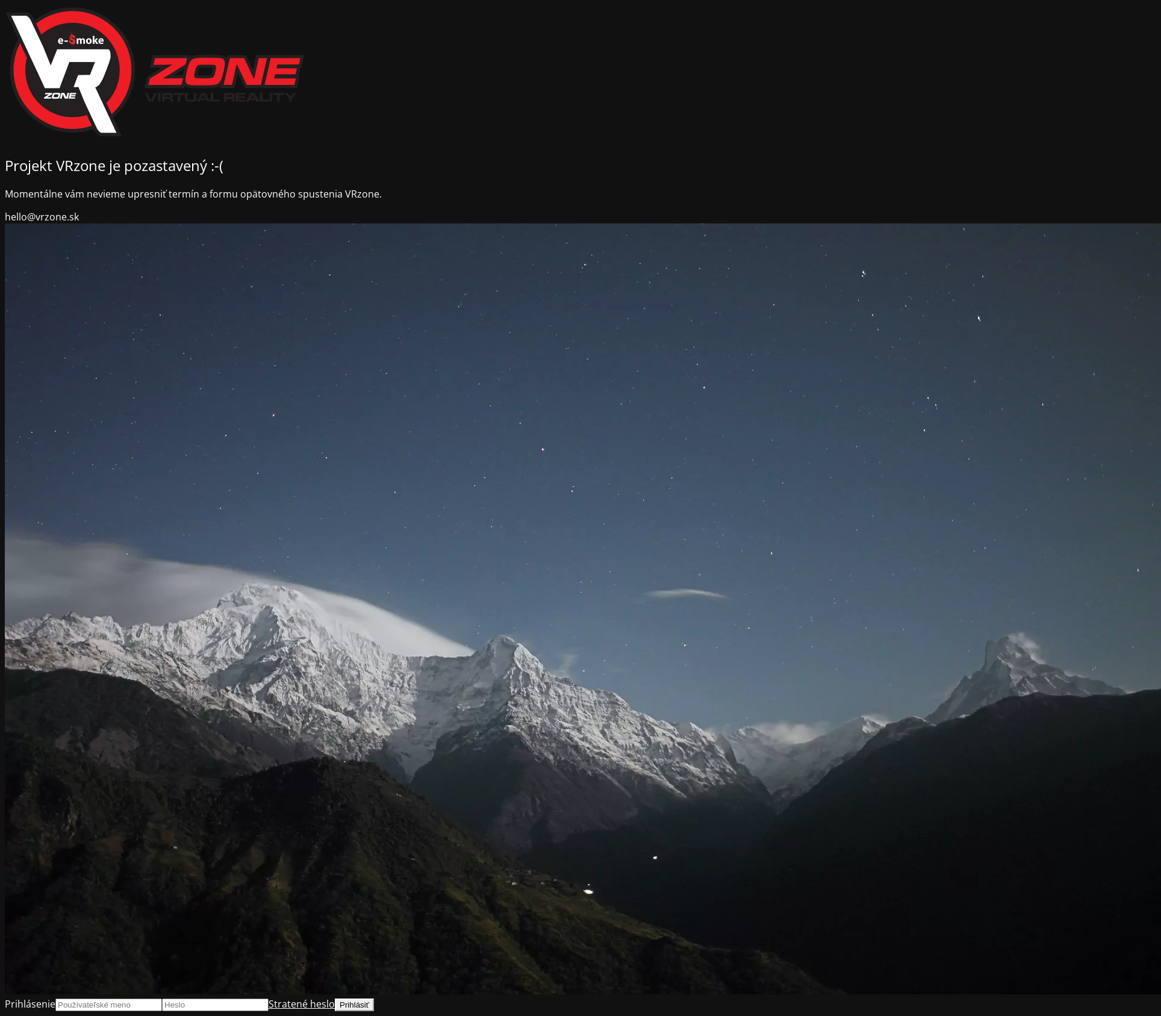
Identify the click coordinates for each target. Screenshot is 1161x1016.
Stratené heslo (302, 1004)
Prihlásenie (30, 1004)
